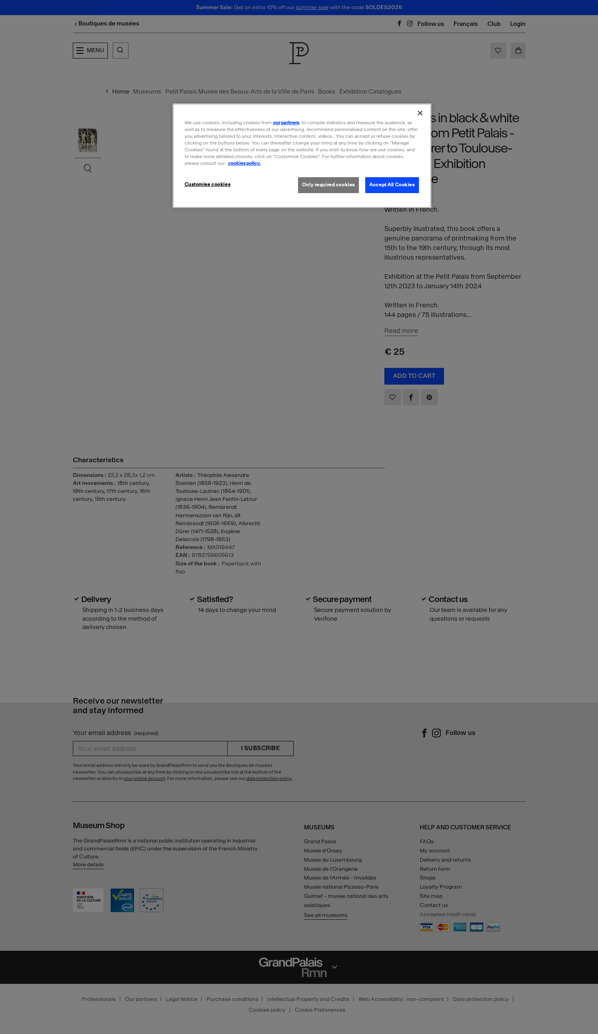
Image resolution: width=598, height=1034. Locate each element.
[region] (302, 156)
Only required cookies (328, 184)
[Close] (420, 113)
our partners (286, 122)
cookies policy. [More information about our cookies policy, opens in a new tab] (244, 163)
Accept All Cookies (392, 184)
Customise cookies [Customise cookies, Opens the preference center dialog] (208, 184)
